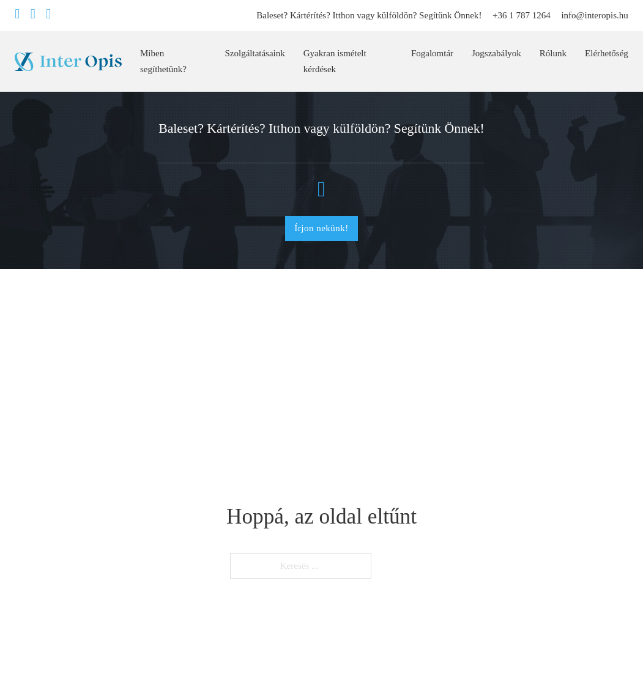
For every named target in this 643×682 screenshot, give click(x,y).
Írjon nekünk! (321, 228)
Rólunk (553, 53)
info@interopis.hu (594, 15)
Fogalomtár (432, 53)
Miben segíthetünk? (163, 61)
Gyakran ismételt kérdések (334, 61)
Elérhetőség (606, 53)
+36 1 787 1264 (521, 15)
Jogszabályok (496, 53)
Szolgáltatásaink (254, 53)
